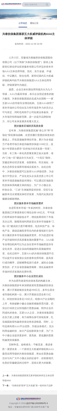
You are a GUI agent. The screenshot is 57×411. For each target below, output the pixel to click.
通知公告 (34, 23)
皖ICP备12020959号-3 (37, 403)
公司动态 (23, 23)
